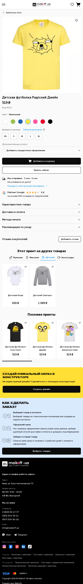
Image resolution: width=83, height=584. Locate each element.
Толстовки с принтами (43, 554)
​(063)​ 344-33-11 (10, 515)
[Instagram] (4, 546)
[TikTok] (30, 546)
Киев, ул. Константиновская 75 (17, 483)
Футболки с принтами (21, 554)
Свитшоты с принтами (65, 554)
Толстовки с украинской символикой (57, 562)
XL (39, 136)
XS (5, 136)
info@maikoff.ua (10, 528)
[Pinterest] (17, 546)
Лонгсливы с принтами (12, 558)
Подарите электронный (27, 186)
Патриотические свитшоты (27, 562)
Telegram (20, 534)
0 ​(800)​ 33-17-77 (10, 512)
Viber (6, 534)
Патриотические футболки (14, 566)
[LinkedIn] (23, 546)
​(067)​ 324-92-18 (10, 519)
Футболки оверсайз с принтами (42, 566)
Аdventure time (13, 12)
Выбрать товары (41, 451)
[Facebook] (11, 546)
